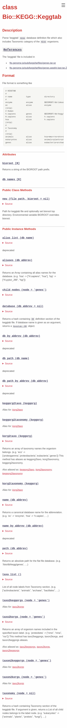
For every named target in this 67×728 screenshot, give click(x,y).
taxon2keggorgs (10, 651)
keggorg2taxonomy (12, 474)
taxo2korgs (18, 607)
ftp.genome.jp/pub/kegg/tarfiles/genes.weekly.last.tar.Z (38, 68)
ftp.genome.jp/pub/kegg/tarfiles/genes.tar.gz (33, 63)
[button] (63, 5)
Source (9, 204)
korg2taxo (17, 410)
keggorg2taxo (27, 470)
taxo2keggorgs (28, 647)
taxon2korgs (43, 647)
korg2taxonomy (44, 470)
